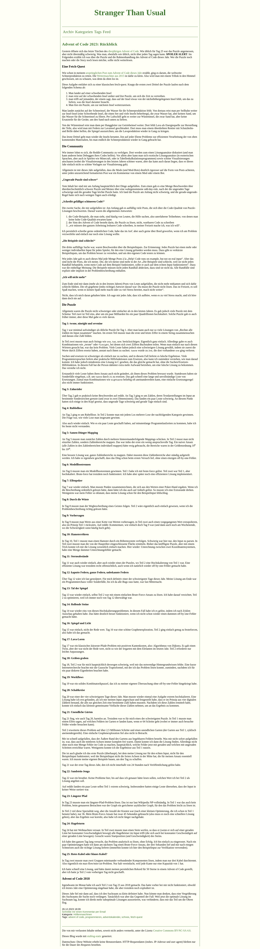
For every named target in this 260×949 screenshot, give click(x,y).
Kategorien (84, 32)
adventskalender (111, 917)
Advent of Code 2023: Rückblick (89, 44)
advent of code (76, 917)
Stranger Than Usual (130, 12)
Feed (107, 32)
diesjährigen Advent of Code (123, 51)
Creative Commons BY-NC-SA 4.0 (172, 930)
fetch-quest (136, 917)
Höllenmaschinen (83, 914)
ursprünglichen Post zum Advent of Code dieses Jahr (114, 72)
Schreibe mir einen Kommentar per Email (84, 911)
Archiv (68, 32)
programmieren (93, 917)
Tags (97, 32)
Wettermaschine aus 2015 (110, 75)
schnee (125, 917)
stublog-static (94, 936)
